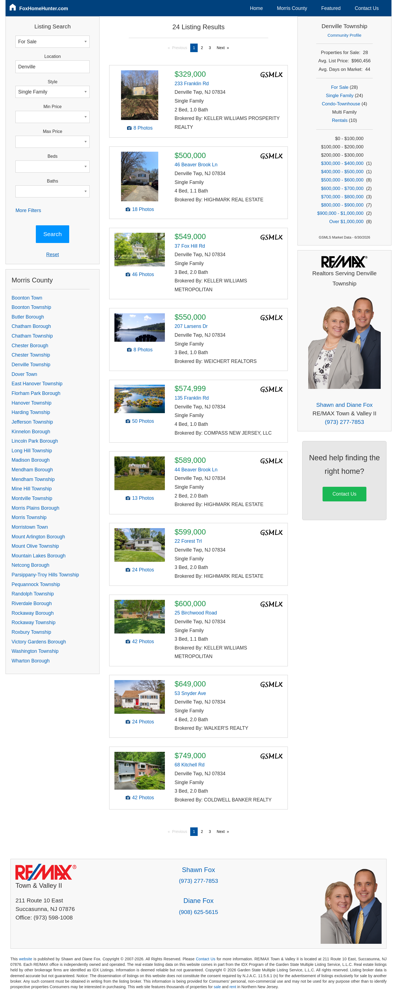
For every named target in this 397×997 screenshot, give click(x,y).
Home (256, 8)
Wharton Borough (31, 661)
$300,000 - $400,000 (342, 163)
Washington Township (35, 651)
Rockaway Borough (33, 613)
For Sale (339, 87)
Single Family (339, 95)
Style (52, 81)
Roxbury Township (31, 632)
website (25, 959)
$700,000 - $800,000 (342, 196)
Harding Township (31, 412)
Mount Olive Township (35, 546)
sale (217, 987)
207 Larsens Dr (191, 326)
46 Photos (143, 274)
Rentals (340, 120)
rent (232, 987)
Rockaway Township (33, 622)
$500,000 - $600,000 (342, 180)
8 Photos (142, 128)
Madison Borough (31, 460)
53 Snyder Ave (190, 693)
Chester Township (31, 355)
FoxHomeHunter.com (43, 8)
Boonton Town (27, 298)
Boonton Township (31, 307)
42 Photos (143, 641)
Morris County (292, 8)
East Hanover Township (37, 383)
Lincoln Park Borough (35, 441)
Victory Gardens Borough (39, 642)
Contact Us (367, 8)
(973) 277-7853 (344, 422)
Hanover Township (31, 403)
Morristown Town (30, 527)
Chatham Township (32, 336)
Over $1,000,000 (346, 221)
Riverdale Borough (32, 603)
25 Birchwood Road (196, 613)
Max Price (52, 131)
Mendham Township (33, 479)
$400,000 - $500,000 (342, 171)
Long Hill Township (32, 450)
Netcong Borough (30, 565)
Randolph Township (33, 594)
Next (221, 48)
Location (52, 56)
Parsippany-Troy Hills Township (45, 575)
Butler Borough (28, 317)
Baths (52, 181)
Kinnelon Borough (31, 431)
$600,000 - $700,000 (342, 188)
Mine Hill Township (32, 488)
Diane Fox (198, 900)
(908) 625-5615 (198, 912)
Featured (330, 8)
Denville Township (31, 364)
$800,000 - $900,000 (342, 205)
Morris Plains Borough (35, 508)
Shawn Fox (198, 869)
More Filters (28, 210)
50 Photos (143, 421)
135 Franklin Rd (192, 398)
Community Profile (344, 35)
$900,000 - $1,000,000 (340, 213)
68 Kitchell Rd (190, 765)
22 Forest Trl (188, 541)
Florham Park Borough (36, 393)
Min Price (53, 106)
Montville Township (32, 498)
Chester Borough (30, 345)
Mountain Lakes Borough (39, 555)
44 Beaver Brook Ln (196, 469)
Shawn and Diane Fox (344, 405)
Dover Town (24, 374)
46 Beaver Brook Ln (196, 164)
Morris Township (29, 517)
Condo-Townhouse (341, 103)
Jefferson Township (32, 422)
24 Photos (143, 570)
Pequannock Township (36, 584)
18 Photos (143, 209)
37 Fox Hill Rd (190, 246)
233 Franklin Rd (192, 83)
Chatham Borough (31, 326)
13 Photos (143, 498)
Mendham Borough (32, 469)
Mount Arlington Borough (38, 536)
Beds (53, 156)
